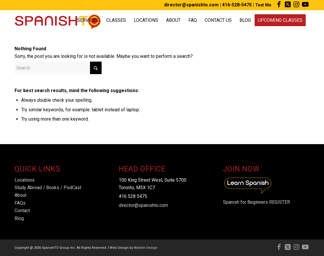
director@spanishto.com (191, 5)
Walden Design (145, 248)
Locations (25, 180)
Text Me (263, 5)
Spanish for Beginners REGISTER (256, 202)
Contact (22, 210)
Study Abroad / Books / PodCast (48, 187)
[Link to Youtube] (305, 4)
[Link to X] (287, 4)
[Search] (58, 68)
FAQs (20, 203)
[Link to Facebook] (279, 4)
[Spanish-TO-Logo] (58, 20)
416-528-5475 (237, 5)
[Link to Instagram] (296, 4)
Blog (19, 218)
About (20, 195)
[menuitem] (87, 20)
